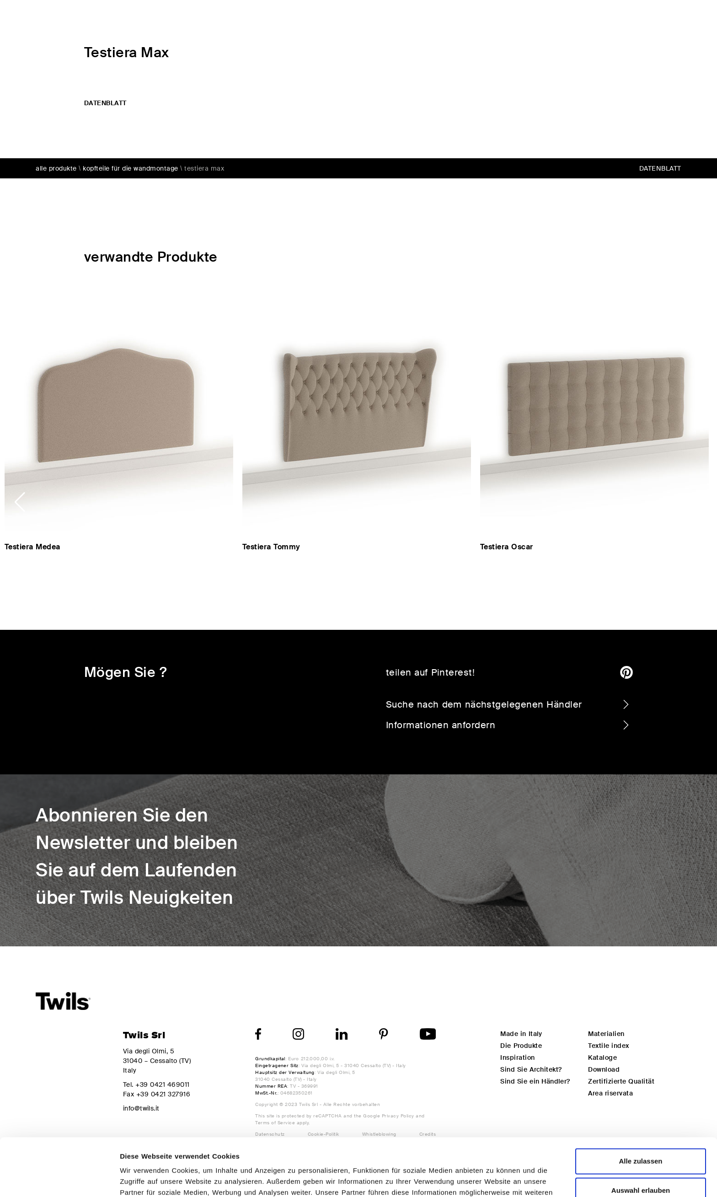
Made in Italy (521, 1034)
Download (604, 1069)
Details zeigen (486, 1179)
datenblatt (105, 103)
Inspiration (552, 19)
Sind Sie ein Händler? (535, 1081)
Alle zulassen (640, 1107)
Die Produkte (435, 19)
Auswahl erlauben (640, 1136)
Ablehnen (640, 1165)
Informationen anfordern (508, 725)
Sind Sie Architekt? (531, 1069)
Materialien (606, 1034)
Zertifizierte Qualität (621, 1081)
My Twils (613, 19)
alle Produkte (56, 168)
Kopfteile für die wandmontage (130, 168)
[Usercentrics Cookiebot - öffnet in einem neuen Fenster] (59, 1179)
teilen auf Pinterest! (509, 672)
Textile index (608, 1045)
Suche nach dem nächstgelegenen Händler (508, 704)
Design (496, 19)
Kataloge (602, 1057)
